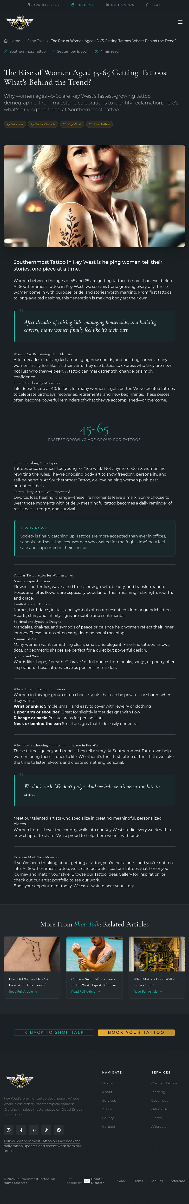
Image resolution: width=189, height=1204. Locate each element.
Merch (156, 1118)
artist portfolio (54, 880)
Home (107, 1083)
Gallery (108, 1118)
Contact (109, 1126)
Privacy (120, 1181)
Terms (138, 1181)
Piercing (158, 1092)
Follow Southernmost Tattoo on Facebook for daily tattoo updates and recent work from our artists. (43, 1146)
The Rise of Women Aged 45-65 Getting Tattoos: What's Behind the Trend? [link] (113, 41)
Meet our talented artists (37, 818)
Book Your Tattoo (136, 1032)
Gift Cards (159, 1109)
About (107, 1092)
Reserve (82, 4)
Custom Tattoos (164, 1083)
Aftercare (159, 1126)
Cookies (157, 1181)
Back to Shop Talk (54, 1032)
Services (109, 1100)
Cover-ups (159, 1100)
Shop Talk (35, 41)
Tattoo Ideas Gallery (113, 874)
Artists (107, 1109)
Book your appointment (37, 886)
